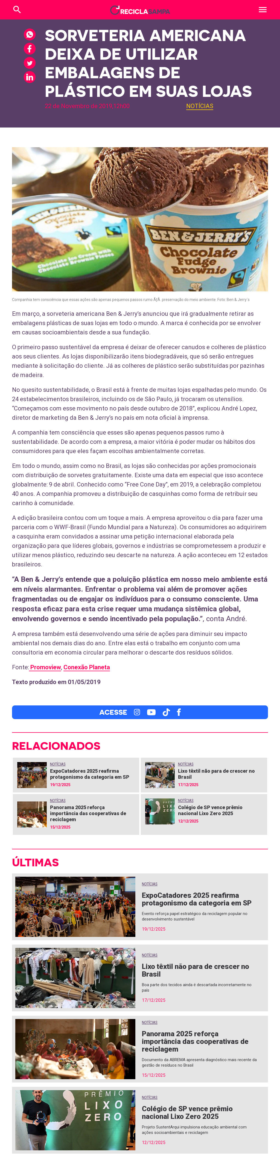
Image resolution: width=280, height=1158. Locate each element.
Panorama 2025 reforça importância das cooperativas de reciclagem (88, 813)
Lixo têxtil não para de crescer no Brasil (195, 970)
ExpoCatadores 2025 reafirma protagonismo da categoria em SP (89, 774)
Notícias (199, 106)
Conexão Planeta (86, 667)
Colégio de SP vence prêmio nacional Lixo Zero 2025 (210, 810)
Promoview (45, 667)
